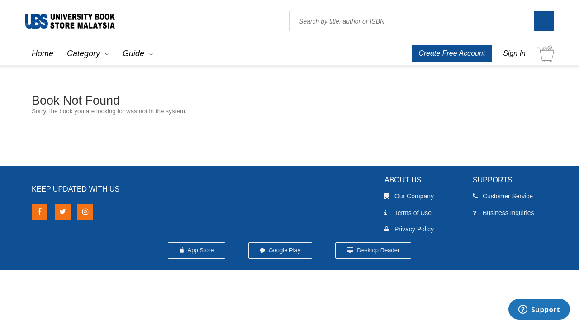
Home (42, 53)
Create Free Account (451, 53)
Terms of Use (408, 212)
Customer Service (503, 196)
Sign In (514, 53)
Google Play (280, 250)
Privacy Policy (409, 229)
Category (83, 53)
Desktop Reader (373, 250)
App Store (197, 250)
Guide (133, 53)
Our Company (409, 196)
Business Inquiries (503, 212)
